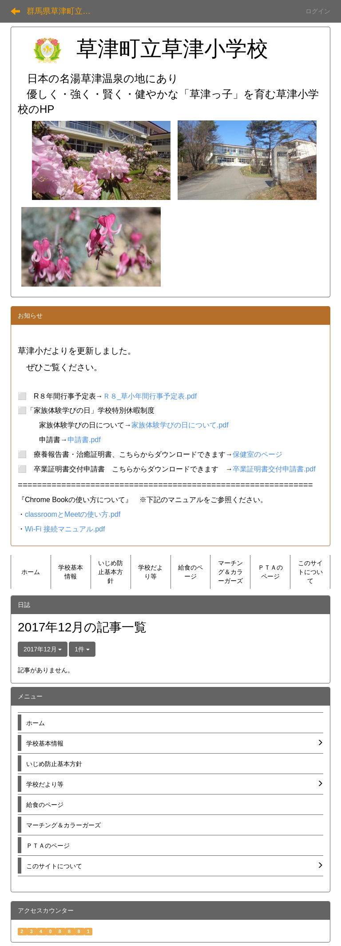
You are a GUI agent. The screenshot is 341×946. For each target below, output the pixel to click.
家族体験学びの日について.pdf (180, 425)
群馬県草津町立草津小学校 (64, 11)
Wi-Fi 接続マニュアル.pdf (65, 529)
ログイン (317, 11)
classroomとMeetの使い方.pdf (72, 514)
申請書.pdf (84, 439)
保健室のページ (257, 454)
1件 (82, 649)
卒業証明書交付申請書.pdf (274, 469)
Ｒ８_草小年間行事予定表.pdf (150, 396)
